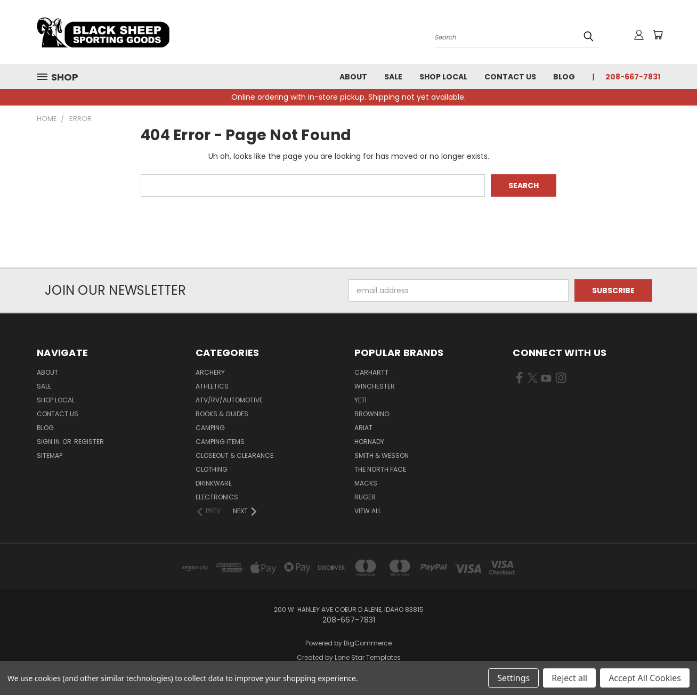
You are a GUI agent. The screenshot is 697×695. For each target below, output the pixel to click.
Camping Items (220, 441)
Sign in (49, 441)
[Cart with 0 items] (657, 34)
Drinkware (214, 483)
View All (367, 510)
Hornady (369, 441)
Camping (210, 427)
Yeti (360, 400)
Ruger (365, 497)
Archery (210, 372)
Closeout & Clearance (234, 455)
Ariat (363, 427)
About (353, 76)
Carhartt (371, 372)
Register (89, 441)
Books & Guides (222, 413)
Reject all (569, 678)
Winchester (374, 386)
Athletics (212, 386)
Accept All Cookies (645, 678)
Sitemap (49, 455)
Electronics (217, 497)
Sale (393, 76)
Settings (513, 678)
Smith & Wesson (381, 455)
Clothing (212, 469)
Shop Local (443, 76)
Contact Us (510, 76)
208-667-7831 (632, 76)
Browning (372, 413)
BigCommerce (368, 643)
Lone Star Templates (368, 657)
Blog (564, 76)
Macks (365, 483)
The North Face (380, 469)
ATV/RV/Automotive (229, 400)
